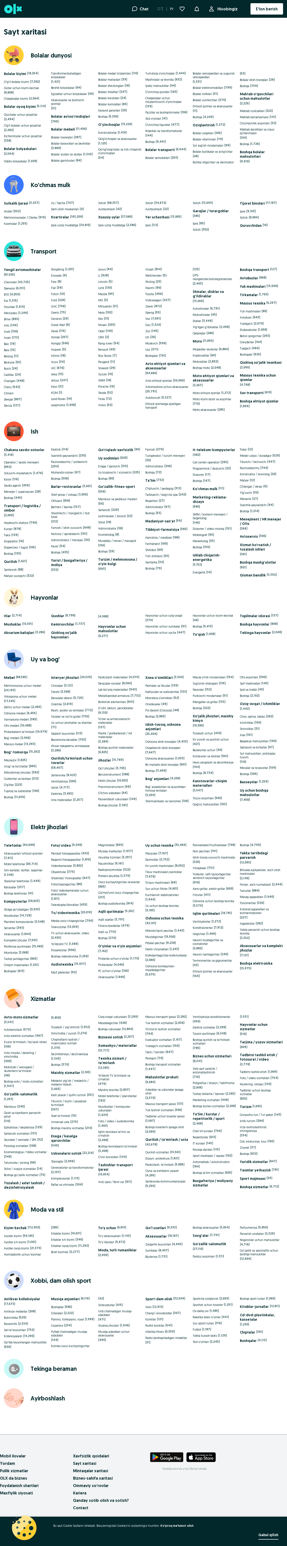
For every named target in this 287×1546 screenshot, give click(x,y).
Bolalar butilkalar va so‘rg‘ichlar (212, 151)
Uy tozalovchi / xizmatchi (115, 472)
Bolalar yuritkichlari (205, 100)
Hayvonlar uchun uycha (160, 632)
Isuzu (54, 362)
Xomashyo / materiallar (117, 1045)
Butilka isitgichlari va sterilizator (213, 162)
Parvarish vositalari (252, 1234)
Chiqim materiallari (16, 965)
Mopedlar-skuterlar (205, 349)
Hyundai (9, 307)
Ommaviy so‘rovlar (91, 1485)
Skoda (102, 393)
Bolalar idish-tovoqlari (254, 80)
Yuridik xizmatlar (254, 1162)
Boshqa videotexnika (64, 956)
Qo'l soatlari (155, 1228)
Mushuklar (12, 624)
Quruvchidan (251, 225)
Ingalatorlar (247, 923)
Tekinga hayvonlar (255, 632)
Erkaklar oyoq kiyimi (64, 1246)
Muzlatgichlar (154, 937)
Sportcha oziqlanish (205, 1298)
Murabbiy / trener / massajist (117, 541)
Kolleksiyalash (13, 1336)
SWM (101, 380)
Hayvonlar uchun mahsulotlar (112, 628)
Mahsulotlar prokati (161, 1077)
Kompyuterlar (15, 901)
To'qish (199, 634)
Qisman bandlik (253, 575)
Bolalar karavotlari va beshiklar (70, 143)
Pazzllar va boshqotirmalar (162, 112)
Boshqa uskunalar (109, 1029)
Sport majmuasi (253, 1178)
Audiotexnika (62, 964)
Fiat (53, 288)
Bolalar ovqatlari (203, 133)
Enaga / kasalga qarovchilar (64, 1138)
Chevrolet (10, 282)
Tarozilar (245, 891)
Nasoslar (198, 689)
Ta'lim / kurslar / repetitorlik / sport (209, 1116)
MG (100, 300)
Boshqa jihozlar (108, 805)
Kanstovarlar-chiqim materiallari (210, 783)
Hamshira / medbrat (158, 537)
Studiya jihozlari (108, 1325)
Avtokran (246, 317)
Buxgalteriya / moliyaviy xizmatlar (213, 1183)
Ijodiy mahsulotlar (157, 86)
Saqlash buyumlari (63, 733)
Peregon (150, 1058)
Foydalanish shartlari (19, 1485)
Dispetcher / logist (16, 547)
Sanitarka (151, 562)
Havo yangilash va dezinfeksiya (213, 762)
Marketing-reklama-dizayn (210, 499)
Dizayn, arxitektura (157, 1158)
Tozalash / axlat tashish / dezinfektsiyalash (24, 1185)
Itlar (7, 616)
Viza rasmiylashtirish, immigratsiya (253, 1129)
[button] (197, 8)
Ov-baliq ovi (201, 1311)
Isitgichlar (199, 934)
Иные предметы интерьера (70, 746)
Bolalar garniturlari (63, 160)
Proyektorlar (59, 950)
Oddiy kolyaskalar (15, 161)
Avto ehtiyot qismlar (158, 380)
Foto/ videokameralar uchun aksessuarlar (70, 892)
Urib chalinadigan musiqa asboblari (115, 1313)
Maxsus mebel (13, 744)
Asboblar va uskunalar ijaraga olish (164, 1091)
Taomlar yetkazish (255, 1170)
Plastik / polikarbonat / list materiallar (115, 735)
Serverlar (10, 928)
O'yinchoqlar (109, 124)
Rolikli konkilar (154, 1325)
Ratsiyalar (10, 887)
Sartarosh (104, 510)
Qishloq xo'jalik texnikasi (261, 362)
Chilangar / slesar (251, 486)
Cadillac (9, 375)
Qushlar (57, 616)
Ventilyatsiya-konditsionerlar (211, 1017)
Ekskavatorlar (248, 330)
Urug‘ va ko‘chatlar (16, 766)
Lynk (101, 288)
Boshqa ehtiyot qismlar (259, 401)
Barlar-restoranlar (66, 486)
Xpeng (149, 312)
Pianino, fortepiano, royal (67, 1319)
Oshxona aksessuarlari (159, 758)
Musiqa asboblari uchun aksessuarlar (114, 1333)
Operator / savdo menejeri (21, 462)
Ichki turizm (247, 1121)
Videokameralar (61, 866)
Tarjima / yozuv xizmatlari (261, 1042)
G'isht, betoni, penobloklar (115, 708)
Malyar (244, 480)
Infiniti (55, 356)
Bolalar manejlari (62, 137)
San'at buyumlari (15, 1330)
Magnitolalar (106, 845)
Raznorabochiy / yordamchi (69, 462)
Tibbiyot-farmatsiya (162, 529)
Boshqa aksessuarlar (206, 1227)
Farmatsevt (152, 544)
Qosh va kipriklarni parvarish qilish (22, 1114)
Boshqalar (151, 356)
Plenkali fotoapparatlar (65, 853)
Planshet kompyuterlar (19, 922)
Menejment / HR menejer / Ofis (260, 521)
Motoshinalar (201, 315)
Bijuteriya (151, 1257)
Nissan (102, 325)
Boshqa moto (201, 368)
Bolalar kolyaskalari (20, 149)
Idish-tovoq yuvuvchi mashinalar (214, 857)
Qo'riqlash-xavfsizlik (115, 450)
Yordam (7, 1463)
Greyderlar (247, 342)
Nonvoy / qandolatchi (65, 534)
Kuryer (8, 529)
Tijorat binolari (252, 203)
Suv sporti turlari (203, 1323)
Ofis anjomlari (249, 677)
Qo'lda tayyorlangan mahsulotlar (25, 1342)
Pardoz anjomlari (204, 1256)
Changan (10, 381)
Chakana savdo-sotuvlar (24, 450)
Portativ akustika (108, 876)
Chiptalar (247, 1332)
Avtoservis (249, 536)
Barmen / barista (62, 507)
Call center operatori (206, 462)
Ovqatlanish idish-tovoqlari (162, 748)
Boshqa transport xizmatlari (163, 1064)
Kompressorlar (60, 1178)
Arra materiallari (61, 800)
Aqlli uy (103, 932)
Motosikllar (200, 361)
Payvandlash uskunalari (113, 799)
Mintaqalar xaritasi (90, 1470)
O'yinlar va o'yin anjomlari (119, 946)
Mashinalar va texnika (159, 79)
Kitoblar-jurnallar (254, 1306)
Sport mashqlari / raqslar (209, 1156)
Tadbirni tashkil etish (253, 1072)
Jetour (55, 380)
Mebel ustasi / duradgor (255, 456)
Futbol (197, 1329)
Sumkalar (151, 1250)
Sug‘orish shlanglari (205, 683)
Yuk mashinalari (253, 286)
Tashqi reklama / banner (209, 1094)
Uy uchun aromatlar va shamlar (71, 723)
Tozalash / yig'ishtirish (65, 1027)
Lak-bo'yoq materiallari (113, 689)
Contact (80, 1507)
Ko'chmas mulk (205, 489)
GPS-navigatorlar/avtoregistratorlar (212, 277)
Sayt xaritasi (84, 1463)
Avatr (7, 338)
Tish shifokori (154, 556)
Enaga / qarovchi (109, 466)
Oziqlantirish (204, 125)
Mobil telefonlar (14, 864)
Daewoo (9, 288)
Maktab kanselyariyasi (254, 117)
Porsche (103, 386)
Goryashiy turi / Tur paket (256, 1115)
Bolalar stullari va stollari (66, 154)
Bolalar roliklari (202, 94)
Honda (55, 337)
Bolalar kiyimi (15, 74)
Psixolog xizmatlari (16, 1146)
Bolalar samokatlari (157, 158)
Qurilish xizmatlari (157, 1152)
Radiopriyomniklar (110, 870)
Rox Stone (105, 356)
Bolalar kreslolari (108, 98)
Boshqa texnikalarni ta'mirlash (117, 1146)
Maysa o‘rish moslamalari (209, 677)
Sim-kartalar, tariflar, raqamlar (23, 870)
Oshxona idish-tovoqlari (160, 742)
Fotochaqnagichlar (63, 884)
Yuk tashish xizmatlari (159, 1023)
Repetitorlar (200, 1137)
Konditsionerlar (203, 928)
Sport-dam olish (158, 1299)
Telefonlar (13, 845)
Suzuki (102, 374)
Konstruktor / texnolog (255, 474)
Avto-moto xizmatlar (21, 1017)
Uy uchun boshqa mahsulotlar (254, 792)
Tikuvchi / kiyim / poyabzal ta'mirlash (68, 1103)
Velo (148, 1307)
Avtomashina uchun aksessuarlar (166, 387)
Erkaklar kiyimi (60, 1233)
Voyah (149, 269)
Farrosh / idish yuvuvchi (66, 528)
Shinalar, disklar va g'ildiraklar (208, 293)
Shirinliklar (246, 729)
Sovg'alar (201, 1235)
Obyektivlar (58, 872)
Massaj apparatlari (251, 897)
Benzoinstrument (109, 774)
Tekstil (55, 692)
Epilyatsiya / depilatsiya (19, 1127)
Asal (242, 735)
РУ (171, 9)
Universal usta (60, 1122)
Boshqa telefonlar (15, 893)
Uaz (147, 349)
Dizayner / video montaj (208, 529)
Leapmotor (58, 405)
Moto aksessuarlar (204, 410)
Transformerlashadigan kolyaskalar (66, 75)
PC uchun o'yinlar (109, 971)
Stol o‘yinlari (153, 118)
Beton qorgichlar (251, 336)
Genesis (56, 319)
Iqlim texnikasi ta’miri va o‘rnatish (114, 1133)
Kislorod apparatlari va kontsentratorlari (254, 911)
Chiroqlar (57, 685)
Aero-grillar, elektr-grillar (209, 889)
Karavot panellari (109, 110)
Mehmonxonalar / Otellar (21, 217)
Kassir (7, 479)
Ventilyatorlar (201, 921)
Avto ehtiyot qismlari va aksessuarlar (165, 366)
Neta (101, 312)
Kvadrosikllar (201, 355)
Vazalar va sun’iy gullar (66, 716)
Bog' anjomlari (157, 779)
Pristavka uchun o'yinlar (113, 958)
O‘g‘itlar (9, 785)
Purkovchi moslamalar (207, 696)
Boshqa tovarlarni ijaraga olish (164, 1127)
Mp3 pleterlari (60, 972)
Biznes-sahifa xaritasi (93, 1478)
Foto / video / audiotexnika (116, 1121)
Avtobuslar (249, 278)
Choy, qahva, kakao (252, 716)
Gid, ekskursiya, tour (253, 1141)
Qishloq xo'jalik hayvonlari (64, 634)
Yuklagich (246, 323)
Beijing (8, 356)
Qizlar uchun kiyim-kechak (21, 88)
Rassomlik (10, 1324)
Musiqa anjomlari (65, 1299)
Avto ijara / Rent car (111, 1182)
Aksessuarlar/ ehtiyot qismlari (23, 853)
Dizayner (198, 475)
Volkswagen (153, 300)
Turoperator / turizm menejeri (165, 456)
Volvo (102, 405)
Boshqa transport (254, 269)
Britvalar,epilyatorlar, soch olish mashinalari (260, 872)
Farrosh (150, 449)
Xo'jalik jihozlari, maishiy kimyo (213, 718)
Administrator (107, 528)
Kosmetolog (106, 534)
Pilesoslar (151, 853)
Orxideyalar (152, 704)
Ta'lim (150, 480)
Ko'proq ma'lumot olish (176, 1525)
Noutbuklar (11, 915)
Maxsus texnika (252, 303)
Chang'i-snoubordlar (158, 1313)
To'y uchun (107, 1228)
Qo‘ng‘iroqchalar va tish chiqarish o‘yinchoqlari (119, 151)
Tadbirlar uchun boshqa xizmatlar (255, 1092)
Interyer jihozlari (65, 677)
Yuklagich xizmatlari (158, 1046)
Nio (100, 319)
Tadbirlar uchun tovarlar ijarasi (165, 1116)
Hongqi (56, 343)
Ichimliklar (246, 723)
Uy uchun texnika (159, 845)
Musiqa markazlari (110, 851)
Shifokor (150, 550)
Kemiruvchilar (62, 624)
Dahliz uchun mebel (17, 707)
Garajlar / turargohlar (211, 211)
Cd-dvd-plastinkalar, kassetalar (257, 1317)
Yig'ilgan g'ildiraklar (205, 327)
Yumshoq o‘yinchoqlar (160, 73)
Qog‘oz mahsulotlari (206, 804)
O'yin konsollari (108, 1157)
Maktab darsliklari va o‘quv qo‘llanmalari (257, 131)
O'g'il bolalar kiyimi (16, 82)
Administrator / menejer (67, 540)
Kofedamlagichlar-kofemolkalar (166, 955)
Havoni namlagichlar (206, 954)
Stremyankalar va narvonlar (163, 801)
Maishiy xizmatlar (65, 1072)
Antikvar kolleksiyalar (22, 1299)
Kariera (79, 1492)
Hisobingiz (227, 9)
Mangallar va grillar (205, 702)
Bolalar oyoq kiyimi (20, 106)
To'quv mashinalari (157, 882)
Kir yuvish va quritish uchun (211, 739)
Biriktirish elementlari (112, 702)
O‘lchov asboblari (109, 793)
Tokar (243, 449)
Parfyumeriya (248, 1227)
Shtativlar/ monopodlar (66, 878)
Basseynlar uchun (204, 750)
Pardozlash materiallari (113, 677)
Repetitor (151, 501)
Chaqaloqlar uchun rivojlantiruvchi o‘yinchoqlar (163, 100)
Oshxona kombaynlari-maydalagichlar (160, 968)
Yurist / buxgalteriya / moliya (69, 562)
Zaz (147, 331)
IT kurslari (199, 1143)
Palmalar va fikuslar (157, 685)
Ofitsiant (56, 501)
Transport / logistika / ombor (22, 508)
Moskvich (151, 343)
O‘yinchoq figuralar (157, 125)
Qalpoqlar (199, 333)
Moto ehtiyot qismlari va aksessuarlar (213, 378)
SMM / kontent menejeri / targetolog (210, 516)
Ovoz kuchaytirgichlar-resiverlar (119, 882)
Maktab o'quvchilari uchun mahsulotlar (256, 96)
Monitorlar (11, 952)
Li (99, 275)
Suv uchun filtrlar (156, 889)
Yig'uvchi (246, 493)
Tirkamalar (249, 295)
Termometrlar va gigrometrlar (212, 960)
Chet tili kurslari (203, 1131)
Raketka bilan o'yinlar (207, 1317)
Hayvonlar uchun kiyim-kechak (213, 615)
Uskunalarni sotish (66, 1153)
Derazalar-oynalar (109, 683)
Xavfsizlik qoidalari (91, 1455)
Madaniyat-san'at (160, 521)
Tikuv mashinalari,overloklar (163, 872)
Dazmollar (151, 859)
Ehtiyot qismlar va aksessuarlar (212, 106)
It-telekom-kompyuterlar (214, 450)
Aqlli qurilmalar (111, 911)
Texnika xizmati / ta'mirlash (112, 1060)
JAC (53, 368)
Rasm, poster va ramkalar (67, 710)
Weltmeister (153, 275)
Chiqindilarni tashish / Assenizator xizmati (65, 1041)
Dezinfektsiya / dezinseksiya (69, 1054)
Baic (6, 344)
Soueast (103, 368)
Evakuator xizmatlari (158, 1040)
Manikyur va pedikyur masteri (117, 499)
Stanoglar (57, 1161)
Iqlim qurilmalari (206, 913)
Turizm (245, 1107)
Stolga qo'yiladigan (16, 909)
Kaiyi (54, 386)
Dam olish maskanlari (65, 209)
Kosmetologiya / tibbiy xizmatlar (25, 1152)
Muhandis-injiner (62, 472)
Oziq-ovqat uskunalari (112, 1017)
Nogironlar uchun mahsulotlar (259, 1240)
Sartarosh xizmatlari (17, 1133)
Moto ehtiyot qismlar (206, 393)
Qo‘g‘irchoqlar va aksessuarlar (117, 139)
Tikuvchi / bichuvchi (253, 462)
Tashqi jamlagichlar (16, 959)
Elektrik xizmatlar (204, 1027)
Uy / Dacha (58, 203)
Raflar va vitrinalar (62, 1184)
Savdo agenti (12, 485)
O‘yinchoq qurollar (157, 92)
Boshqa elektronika (256, 963)
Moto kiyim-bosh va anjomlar (212, 399)
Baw (6, 350)
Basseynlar (249, 782)
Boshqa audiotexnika (111, 903)
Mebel (9, 677)
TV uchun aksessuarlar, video (70, 933)
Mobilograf (200, 535)
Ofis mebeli (11, 725)
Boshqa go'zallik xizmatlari (21, 1175)
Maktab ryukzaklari (252, 111)
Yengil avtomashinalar (22, 269)
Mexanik (245, 499)
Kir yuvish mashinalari (159, 866)
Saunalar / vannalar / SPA (20, 1140)
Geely (55, 312)
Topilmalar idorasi (255, 616)
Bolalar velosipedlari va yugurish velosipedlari (214, 75)
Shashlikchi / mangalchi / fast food (70, 515)
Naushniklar (106, 863)
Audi (7, 331)
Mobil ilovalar (13, 1455)
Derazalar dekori (61, 698)
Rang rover (105, 343)
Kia (6, 301)
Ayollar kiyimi (13, 1236)
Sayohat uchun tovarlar (208, 1305)
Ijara (148, 225)
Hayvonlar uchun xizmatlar (254, 1026)
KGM (54, 393)
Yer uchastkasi (157, 217)
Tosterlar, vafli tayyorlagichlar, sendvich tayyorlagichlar (212, 876)
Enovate (56, 275)
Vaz (147, 319)
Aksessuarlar (12, 934)
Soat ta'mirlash (60, 1116)
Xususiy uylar (109, 217)
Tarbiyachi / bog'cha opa (161, 494)
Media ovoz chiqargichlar (67, 921)
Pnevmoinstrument (111, 787)
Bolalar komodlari (109, 104)
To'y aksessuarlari (109, 1236)
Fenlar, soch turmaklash (255, 884)
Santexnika (58, 775)
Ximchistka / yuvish (64, 1033)
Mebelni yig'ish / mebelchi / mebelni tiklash (70, 1082)
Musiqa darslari (202, 1149)
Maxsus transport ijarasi (160, 1017)
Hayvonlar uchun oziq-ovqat (163, 615)
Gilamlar (56, 704)
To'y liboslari (106, 1242)
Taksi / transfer (155, 1052)
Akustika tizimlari (109, 857)
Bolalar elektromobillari (208, 88)
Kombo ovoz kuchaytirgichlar (70, 1346)
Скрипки (57, 1325)
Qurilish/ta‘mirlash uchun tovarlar (72, 760)
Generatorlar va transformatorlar (72, 1167)
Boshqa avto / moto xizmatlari (23, 1081)
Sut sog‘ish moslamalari (208, 145)
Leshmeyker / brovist (112, 516)
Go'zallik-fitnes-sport (116, 486)
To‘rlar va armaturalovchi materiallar (114, 721)
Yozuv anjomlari (203, 798)
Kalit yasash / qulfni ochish (68, 1095)
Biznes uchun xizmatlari (212, 1056)
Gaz (148, 325)
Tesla (101, 399)
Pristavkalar (105, 965)
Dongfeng (57, 269)
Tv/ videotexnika (65, 913)
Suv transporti (252, 393)
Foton (55, 294)
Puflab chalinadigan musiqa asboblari (69, 1333)
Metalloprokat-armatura (114, 696)
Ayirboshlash (106, 209)
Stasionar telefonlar (16, 881)
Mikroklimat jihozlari (17, 772)
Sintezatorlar (106, 1305)
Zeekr (149, 306)
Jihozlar (104, 760)
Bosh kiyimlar (59, 1252)
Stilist (101, 522)
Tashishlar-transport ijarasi (115, 1167)
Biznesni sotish (110, 1037)
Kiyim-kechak (15, 1228)
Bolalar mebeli (63, 129)
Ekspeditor (11, 541)
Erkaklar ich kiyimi (63, 1239)
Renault (103, 349)
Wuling (150, 282)
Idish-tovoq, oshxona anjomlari (163, 726)
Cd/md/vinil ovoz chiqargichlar (118, 893)
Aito (6, 325)
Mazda (102, 294)
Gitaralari (57, 1313)
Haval (54, 331)
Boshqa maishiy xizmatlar (67, 1128)
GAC (54, 306)
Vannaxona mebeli (16, 719)
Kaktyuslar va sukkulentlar (162, 692)
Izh (147, 337)
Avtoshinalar (201, 308)
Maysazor (10, 760)
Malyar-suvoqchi (15, 576)
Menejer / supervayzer (19, 492)
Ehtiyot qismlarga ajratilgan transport (163, 405)
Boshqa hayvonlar (254, 624)
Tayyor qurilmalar (204, 1033)
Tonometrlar (248, 903)
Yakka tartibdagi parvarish (254, 855)
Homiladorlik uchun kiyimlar (22, 1254)
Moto (197, 341)
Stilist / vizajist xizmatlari (20, 1169)
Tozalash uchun (203, 733)
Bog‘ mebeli (11, 738)
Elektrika (56, 794)
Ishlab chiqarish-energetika (206, 557)
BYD (6, 294)
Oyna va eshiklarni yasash (162, 1171)
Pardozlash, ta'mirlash (159, 1164)
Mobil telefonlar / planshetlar (117, 1096)
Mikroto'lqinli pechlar (159, 931)
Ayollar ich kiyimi (15, 1242)
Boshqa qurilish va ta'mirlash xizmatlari (211, 1041)
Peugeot (103, 362)
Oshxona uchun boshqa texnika (213, 901)
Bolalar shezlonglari (111, 86)
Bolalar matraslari (109, 79)
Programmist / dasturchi (208, 468)
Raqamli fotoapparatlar (66, 859)
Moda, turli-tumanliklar (117, 1250)
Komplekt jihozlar (15, 940)
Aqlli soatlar (106, 919)
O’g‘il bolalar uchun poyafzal (22, 125)
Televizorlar (58, 927)
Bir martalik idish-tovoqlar (162, 764)
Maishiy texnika (108, 1090)
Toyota (149, 294)
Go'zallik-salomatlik (21, 1094)
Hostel (8, 211)
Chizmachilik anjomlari (255, 123)
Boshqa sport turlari (252, 1298)
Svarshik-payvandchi (64, 456)
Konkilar (150, 1319)
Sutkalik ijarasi (16, 203)
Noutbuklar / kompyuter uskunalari (114, 1108)
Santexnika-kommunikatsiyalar (165, 1181)
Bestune (9, 362)
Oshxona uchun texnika (164, 918)
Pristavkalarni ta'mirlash (19, 732)
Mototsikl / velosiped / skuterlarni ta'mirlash (19, 1069)
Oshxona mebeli (15, 713)
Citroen (9, 393)
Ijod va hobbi (248, 689)
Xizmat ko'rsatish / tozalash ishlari (255, 547)
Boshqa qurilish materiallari (116, 747)
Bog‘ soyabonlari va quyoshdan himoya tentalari (165, 788)
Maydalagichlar (108, 1023)
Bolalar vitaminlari (204, 139)
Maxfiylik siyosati (16, 1492)
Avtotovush (152, 398)
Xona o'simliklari (159, 677)
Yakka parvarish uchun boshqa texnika (260, 931)
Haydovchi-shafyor (16, 523)
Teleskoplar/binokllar (65, 905)
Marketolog (200, 541)
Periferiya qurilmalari (17, 946)
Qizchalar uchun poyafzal (20, 114)
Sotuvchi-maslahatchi (18, 473)
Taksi (7, 535)
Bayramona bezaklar (64, 740)
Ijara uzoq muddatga (64, 225)
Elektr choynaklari (157, 949)
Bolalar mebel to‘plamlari (114, 73)
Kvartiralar (10, 224)
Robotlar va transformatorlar (163, 131)
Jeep (54, 374)
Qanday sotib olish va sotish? (101, 1500)
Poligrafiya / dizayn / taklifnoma (213, 1083)
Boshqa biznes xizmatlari (209, 1106)
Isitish (54, 787)
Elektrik (56, 449)
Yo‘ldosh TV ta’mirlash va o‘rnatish (114, 1077)
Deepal (8, 399)
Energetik (199, 572)
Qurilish (10, 561)
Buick (7, 368)
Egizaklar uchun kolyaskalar (69, 94)
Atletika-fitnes (154, 1332)
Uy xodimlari (108, 458)
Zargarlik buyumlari (158, 1244)
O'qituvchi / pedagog (159, 488)
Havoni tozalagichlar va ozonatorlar (208, 942)
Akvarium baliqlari (19, 632)
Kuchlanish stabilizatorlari (162, 895)
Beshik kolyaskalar (63, 88)
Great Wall (58, 325)
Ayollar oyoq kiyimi (16, 1248)
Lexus (102, 269)
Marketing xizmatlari (206, 1100)
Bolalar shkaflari (108, 92)
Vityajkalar (199, 868)
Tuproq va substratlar (17, 791)
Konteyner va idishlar (206, 756)
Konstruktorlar (107, 132)
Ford (54, 300)
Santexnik (10, 570)
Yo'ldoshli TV (59, 944)
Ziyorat (244, 1147)
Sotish (102, 203)
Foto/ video (61, 845)
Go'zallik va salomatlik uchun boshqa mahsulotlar (259, 1252)
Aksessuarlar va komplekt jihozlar (261, 948)
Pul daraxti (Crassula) (158, 710)
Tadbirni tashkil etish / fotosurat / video (258, 1057)
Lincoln (103, 282)
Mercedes (10, 313)
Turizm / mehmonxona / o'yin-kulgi (117, 561)
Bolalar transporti (160, 150)
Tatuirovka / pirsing (16, 1162)
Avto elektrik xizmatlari (19, 1036)
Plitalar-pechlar (155, 943)
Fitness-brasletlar (109, 926)
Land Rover (58, 399)
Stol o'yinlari (201, 1342)
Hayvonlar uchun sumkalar (162, 626)
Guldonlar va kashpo (17, 779)
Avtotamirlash (13, 1029)
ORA (101, 337)
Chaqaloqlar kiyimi (16, 98)
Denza (8, 405)
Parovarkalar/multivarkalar (210, 845)
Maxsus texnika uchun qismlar (258, 377)
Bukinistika (11, 1317)
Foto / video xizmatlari (254, 1078)
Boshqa (103, 116)
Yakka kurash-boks (205, 1335)
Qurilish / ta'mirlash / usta (166, 1139)
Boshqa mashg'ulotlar (258, 562)
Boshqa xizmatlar (254, 1187)
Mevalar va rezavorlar (254, 768)
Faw (54, 282)
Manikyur (10, 1106)
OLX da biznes (13, 1478)
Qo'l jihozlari (106, 768)
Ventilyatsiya (59, 781)
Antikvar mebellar (15, 1311)
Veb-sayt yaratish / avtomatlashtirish (205, 1070)
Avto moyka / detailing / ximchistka (20, 1054)
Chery (8, 387)
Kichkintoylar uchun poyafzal (23, 136)
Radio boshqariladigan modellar (166, 1338)
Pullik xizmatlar (14, 1470)
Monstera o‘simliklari (158, 698)
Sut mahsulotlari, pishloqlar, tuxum (258, 755)
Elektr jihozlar (107, 781)
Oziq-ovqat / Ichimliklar (260, 704)
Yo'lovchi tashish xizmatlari (163, 1029)
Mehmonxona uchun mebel (22, 685)
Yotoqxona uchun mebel (20, 696)
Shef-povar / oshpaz (64, 494)
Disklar (197, 321)
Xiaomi (149, 288)
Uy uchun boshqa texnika (162, 906)
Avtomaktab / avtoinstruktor (211, 1162)
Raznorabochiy (249, 468)
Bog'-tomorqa (16, 752)
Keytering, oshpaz (252, 1084)
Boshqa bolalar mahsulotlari (252, 154)
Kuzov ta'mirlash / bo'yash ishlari (25, 1042)
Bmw (7, 319)
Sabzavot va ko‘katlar (253, 747)
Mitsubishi (105, 306)
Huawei (56, 349)
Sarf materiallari (250, 683)
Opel (101, 331)
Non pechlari (201, 851)
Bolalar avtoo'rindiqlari (70, 116)
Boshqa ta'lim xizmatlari (208, 1173)
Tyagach (245, 348)
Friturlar (198, 895)
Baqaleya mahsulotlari (254, 741)
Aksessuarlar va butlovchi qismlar (67, 102)
